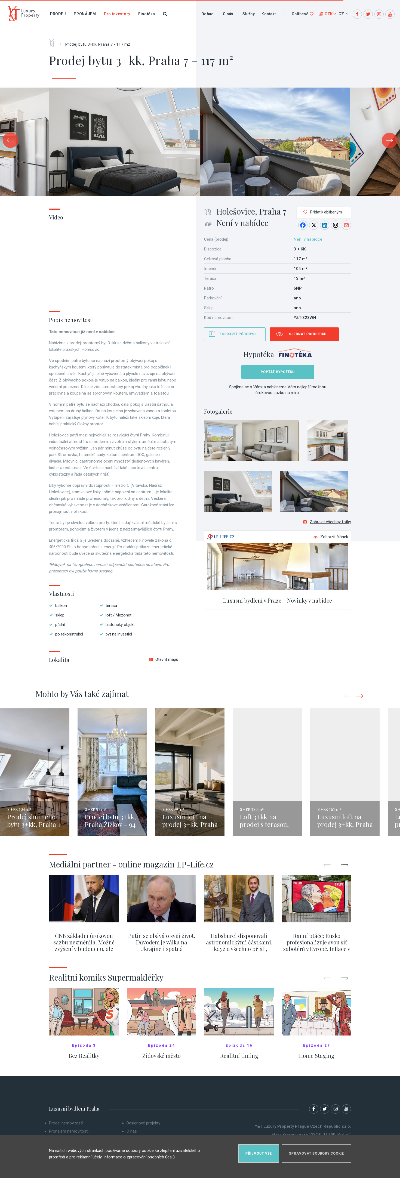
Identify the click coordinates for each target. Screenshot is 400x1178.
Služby (248, 14)
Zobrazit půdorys (237, 334)
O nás (228, 14)
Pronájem (85, 14)
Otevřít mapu (163, 659)
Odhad (207, 14)
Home (54, 41)
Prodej (58, 14)
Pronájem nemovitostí (68, 1131)
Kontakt (268, 14)
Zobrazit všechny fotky (327, 523)
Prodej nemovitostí (66, 1123)
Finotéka (146, 14)
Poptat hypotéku (278, 372)
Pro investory (117, 14)
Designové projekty (143, 1123)
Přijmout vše (258, 1152)
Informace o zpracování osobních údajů (139, 1156)
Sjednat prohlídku (308, 334)
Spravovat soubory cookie (316, 1152)
